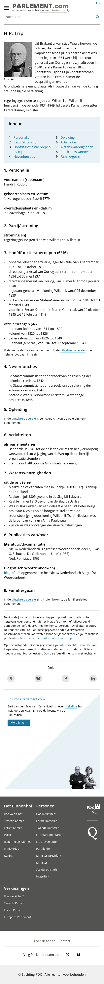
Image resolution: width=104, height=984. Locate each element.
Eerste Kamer (13, 828)
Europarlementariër (49, 835)
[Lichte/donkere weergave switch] (99, 3)
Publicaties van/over (75, 152)
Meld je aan (18, 722)
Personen (45, 806)
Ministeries (11, 848)
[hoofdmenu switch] (6, 10)
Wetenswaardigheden (76, 147)
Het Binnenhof (18, 806)
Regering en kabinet (17, 842)
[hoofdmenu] (6, 10)
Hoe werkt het (13, 814)
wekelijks (71, 706)
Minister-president (48, 855)
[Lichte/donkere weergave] (99, 4)
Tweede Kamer (14, 821)
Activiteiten (68, 142)
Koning (8, 855)
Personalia (21, 137)
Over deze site (44, 941)
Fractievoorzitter (47, 842)
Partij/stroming (25, 142)
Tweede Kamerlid (47, 828)
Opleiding (67, 137)
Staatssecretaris (46, 869)
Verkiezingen (16, 888)
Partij (7, 835)
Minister (41, 862)
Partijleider (43, 848)
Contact (64, 941)
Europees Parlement (17, 917)
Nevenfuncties (24, 156)
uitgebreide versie (72, 350)
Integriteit (42, 876)
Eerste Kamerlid (46, 821)
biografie (10, 573)
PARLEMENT (40, 6)
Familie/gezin (70, 156)
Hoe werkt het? (46, 814)
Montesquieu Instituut (53, 10)
